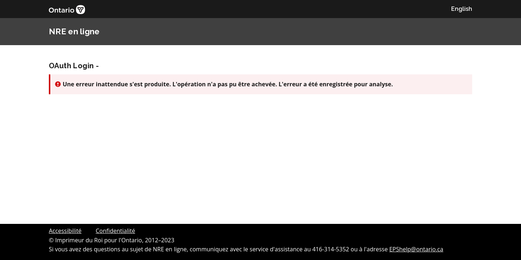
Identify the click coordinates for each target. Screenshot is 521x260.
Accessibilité (65, 231)
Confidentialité (115, 231)
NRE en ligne (74, 31)
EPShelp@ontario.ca (416, 249)
